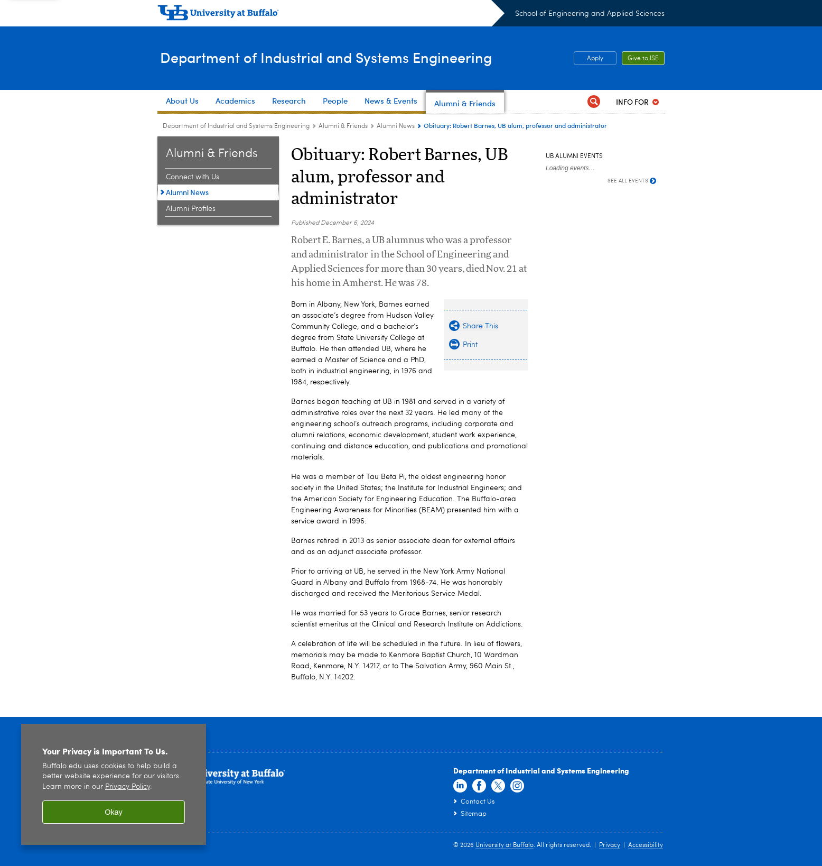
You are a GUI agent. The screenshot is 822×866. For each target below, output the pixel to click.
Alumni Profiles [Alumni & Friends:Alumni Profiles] (191, 209)
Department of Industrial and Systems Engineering (338, 57)
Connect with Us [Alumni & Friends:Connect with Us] (192, 177)
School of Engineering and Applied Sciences (590, 13)
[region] (113, 784)
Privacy (609, 845)
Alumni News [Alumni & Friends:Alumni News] (396, 126)
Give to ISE (643, 59)
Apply (595, 59)
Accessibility (645, 845)
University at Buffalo (504, 845)
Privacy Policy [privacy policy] (127, 787)
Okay (114, 812)
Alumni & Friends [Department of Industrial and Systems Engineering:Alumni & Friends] (343, 126)
